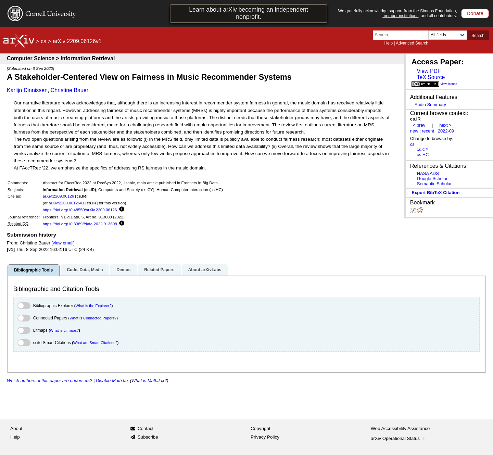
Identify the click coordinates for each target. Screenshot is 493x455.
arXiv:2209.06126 (58, 196)
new (414, 131)
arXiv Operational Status (398, 438)
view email (63, 242)
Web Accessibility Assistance (400, 428)
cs (43, 41)
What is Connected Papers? (92, 318)
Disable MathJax (112, 380)
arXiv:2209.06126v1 (66, 203)
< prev (419, 125)
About (16, 428)
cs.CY (423, 149)
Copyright (260, 428)
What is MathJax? (149, 380)
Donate (475, 13)
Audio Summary (430, 104)
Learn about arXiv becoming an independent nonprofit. (248, 13)
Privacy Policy (265, 437)
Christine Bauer (69, 90)
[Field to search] (447, 35)
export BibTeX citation (435, 192)
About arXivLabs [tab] (204, 269)
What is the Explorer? (94, 306)
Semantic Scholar (434, 183)
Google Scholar (432, 178)
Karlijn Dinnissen (27, 90)
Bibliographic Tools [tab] (33, 270)
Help (388, 43)
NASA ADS (428, 173)
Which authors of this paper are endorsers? (49, 380)
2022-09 (446, 131)
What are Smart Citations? (95, 343)
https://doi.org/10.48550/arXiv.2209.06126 (80, 209)
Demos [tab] (123, 269)
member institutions (400, 15)
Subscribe (148, 437)
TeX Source (431, 77)
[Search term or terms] (402, 35)
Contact (146, 428)
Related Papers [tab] (159, 269)
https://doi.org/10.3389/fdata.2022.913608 (80, 224)
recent (428, 131)
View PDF (429, 71)
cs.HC (423, 154)
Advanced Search (412, 43)
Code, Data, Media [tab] (85, 269)
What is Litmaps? (64, 330)
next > (445, 125)
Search (477, 35)
